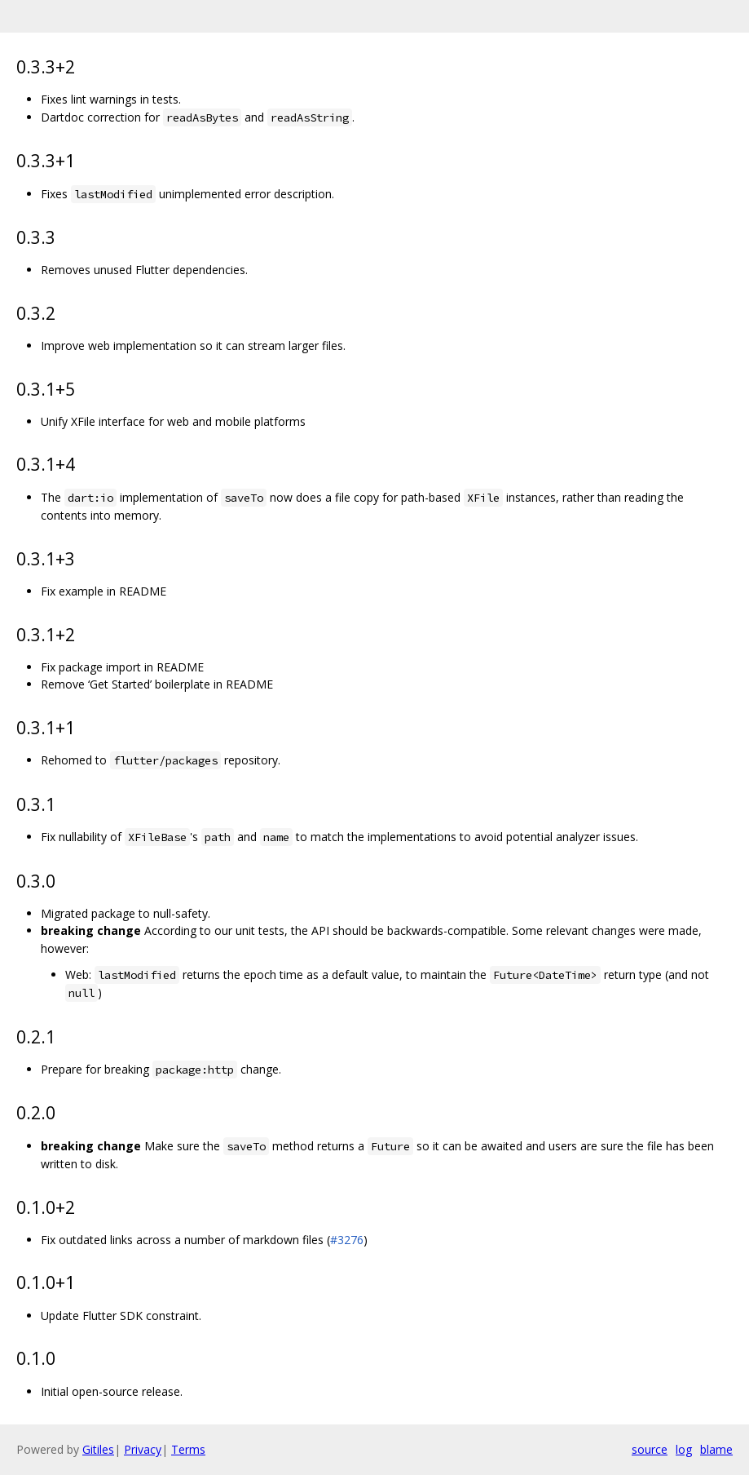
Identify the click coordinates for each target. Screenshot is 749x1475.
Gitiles (98, 1449)
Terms (188, 1449)
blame (716, 1449)
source (649, 1449)
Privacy (142, 1449)
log (684, 1449)
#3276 (346, 1239)
